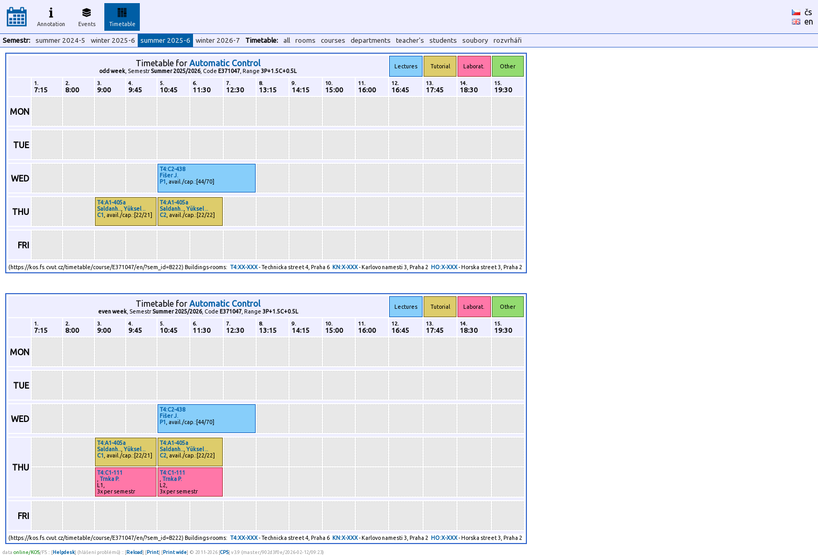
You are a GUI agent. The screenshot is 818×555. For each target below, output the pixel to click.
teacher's (410, 40)
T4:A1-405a (111, 202)
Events (86, 15)
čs (808, 12)
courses (333, 40)
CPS (224, 552)
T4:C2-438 (172, 169)
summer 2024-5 (60, 40)
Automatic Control (224, 63)
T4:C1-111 (110, 472)
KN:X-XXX (345, 267)
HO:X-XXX (444, 267)
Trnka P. (109, 479)
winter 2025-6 (113, 40)
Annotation (51, 15)
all (286, 40)
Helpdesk (64, 552)
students (443, 40)
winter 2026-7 (218, 40)
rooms (305, 40)
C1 (100, 215)
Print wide (175, 552)
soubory (475, 40)
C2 (163, 215)
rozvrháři (508, 40)
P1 (163, 181)
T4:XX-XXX (244, 267)
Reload (134, 552)
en (808, 21)
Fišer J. (169, 175)
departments (371, 40)
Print (153, 552)
